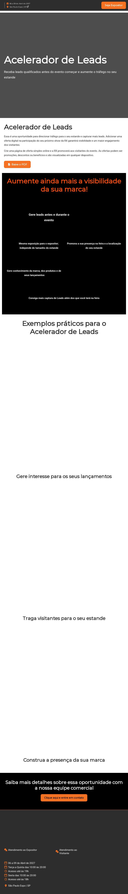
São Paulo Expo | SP (19, 7)
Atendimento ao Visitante (68, 851)
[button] (113, 5)
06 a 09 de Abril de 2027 (20, 3)
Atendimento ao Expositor (22, 849)
